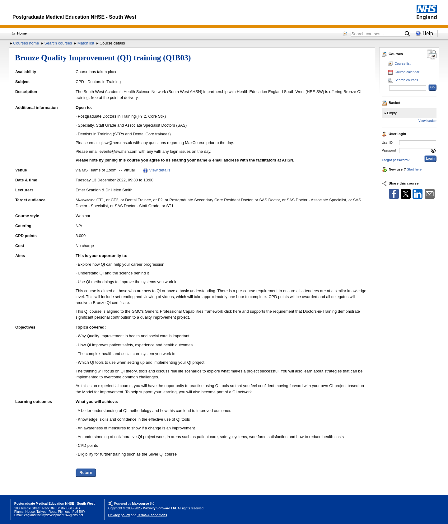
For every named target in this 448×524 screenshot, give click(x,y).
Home (22, 33)
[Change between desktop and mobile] (432, 54)
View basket (427, 121)
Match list (85, 43)
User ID (387, 142)
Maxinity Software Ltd (159, 508)
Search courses (58, 43)
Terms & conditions (152, 515)
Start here (414, 169)
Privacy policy (119, 515)
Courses (392, 54)
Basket (391, 103)
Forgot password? (395, 160)
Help (427, 33)
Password (389, 150)
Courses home (26, 43)
